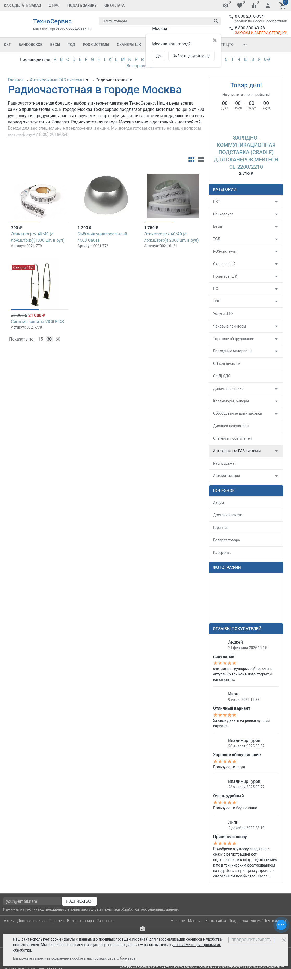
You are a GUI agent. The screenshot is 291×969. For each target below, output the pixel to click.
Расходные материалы (232, 351)
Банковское (30, 45)
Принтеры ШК (225, 276)
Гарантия (221, 527)
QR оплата (114, 5)
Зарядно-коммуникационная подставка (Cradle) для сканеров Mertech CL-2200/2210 (246, 152)
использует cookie (45, 939)
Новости (178, 921)
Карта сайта (215, 921)
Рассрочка (222, 552)
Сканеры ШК (129, 45)
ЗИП (216, 301)
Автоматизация (226, 476)
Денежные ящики (228, 388)
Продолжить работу (251, 940)
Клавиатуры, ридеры (231, 401)
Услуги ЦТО (222, 45)
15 (40, 339)
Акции (218, 503)
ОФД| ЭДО (222, 376)
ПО (215, 289)
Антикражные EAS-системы (237, 451)
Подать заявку (82, 5)
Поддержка (238, 921)
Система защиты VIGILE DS (37, 321)
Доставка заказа (227, 515)
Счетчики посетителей (232, 438)
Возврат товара (226, 540)
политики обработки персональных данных (141, 909)
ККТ (7, 45)
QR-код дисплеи (226, 363)
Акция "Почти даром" (269, 921)
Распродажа (223, 463)
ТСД (71, 45)
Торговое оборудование (233, 339)
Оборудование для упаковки (237, 413)
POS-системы (96, 45)
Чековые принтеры (229, 326)
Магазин (195, 921)
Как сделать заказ (22, 5)
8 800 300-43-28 (250, 28)
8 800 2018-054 (249, 16)
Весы (55, 45)
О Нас (54, 5)
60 (57, 339)
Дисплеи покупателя (231, 426)
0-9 (267, 59)
